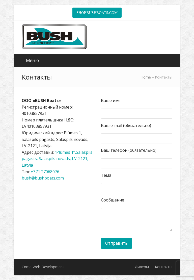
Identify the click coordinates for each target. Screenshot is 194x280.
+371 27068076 (45, 171)
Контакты (163, 266)
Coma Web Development (43, 266)
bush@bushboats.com (43, 178)
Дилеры (142, 266)
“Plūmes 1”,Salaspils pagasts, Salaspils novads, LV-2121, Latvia (57, 158)
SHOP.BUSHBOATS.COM (97, 13)
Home (146, 77)
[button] (30, 60)
